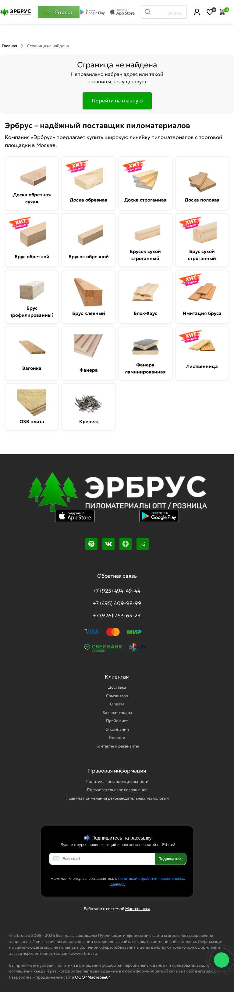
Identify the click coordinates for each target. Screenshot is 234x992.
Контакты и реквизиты (117, 746)
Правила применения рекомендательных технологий (117, 798)
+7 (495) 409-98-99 (117, 603)
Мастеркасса (137, 908)
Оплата (117, 704)
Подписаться (171, 859)
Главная (9, 45)
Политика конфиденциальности (117, 781)
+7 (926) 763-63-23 (116, 615)
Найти (175, 13)
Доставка (117, 687)
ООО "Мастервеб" (92, 977)
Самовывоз (117, 695)
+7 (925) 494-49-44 (116, 590)
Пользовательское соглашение (117, 789)
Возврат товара (117, 712)
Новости (117, 737)
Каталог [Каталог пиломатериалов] (57, 12)
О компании (117, 729)
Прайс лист (117, 720)
